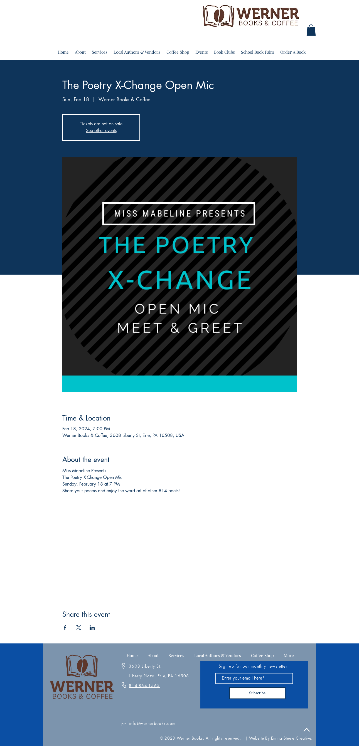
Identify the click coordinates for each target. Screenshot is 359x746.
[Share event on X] (78, 627)
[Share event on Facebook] (65, 627)
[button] (311, 30)
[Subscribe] (257, 693)
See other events (101, 130)
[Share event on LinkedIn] (92, 627)
